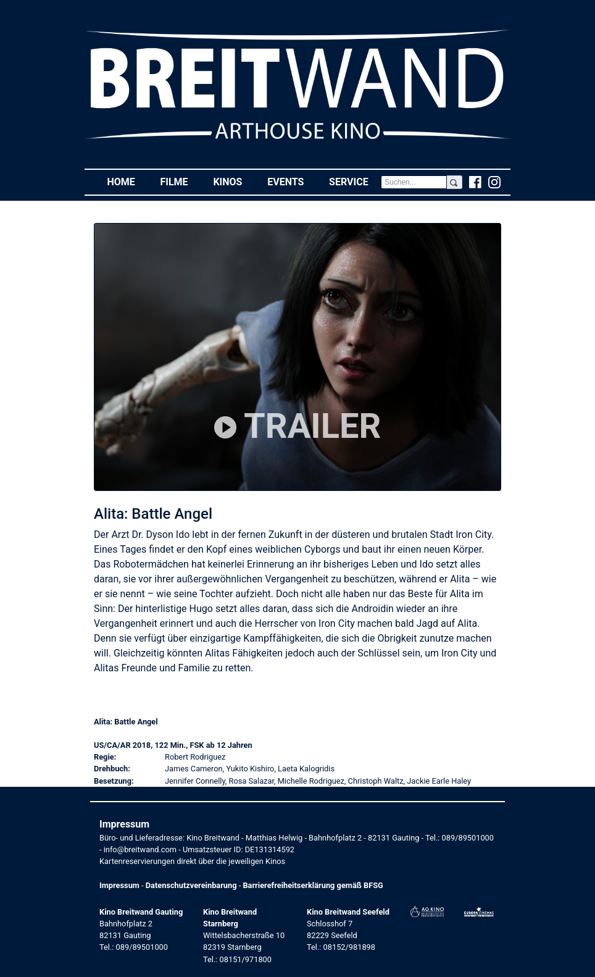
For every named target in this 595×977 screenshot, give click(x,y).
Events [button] (292, 181)
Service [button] (355, 181)
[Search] (414, 182)
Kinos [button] (233, 181)
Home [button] (127, 181)
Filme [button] (180, 181)
